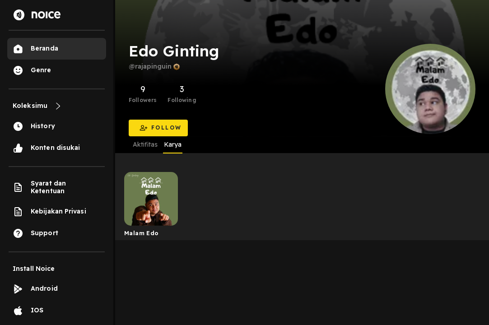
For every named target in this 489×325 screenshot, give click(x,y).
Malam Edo (141, 233)
